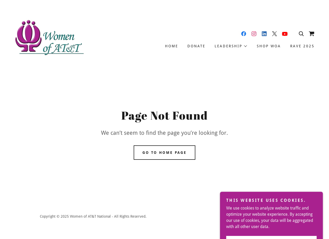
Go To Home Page (164, 153)
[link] (48, 38)
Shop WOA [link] (269, 46)
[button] (231, 46)
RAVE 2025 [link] (302, 46)
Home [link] (171, 46)
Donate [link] (196, 46)
